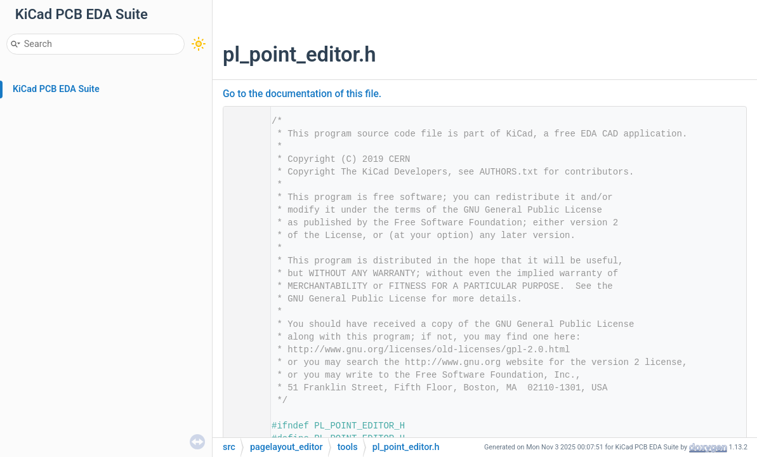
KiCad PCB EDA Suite (56, 89)
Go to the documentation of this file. (302, 94)
